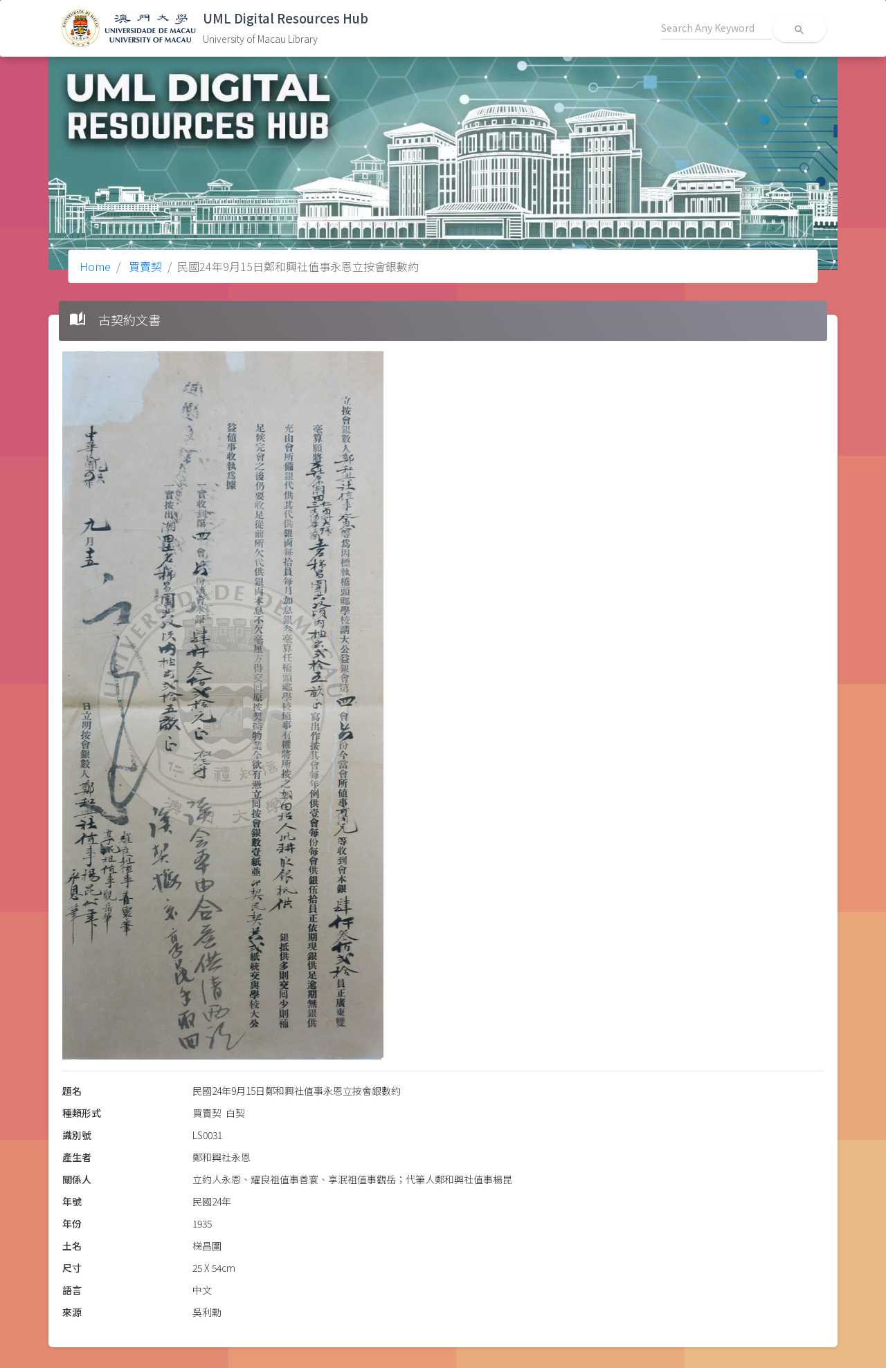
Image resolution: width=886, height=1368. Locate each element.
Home (95, 266)
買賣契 (144, 266)
